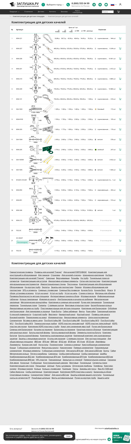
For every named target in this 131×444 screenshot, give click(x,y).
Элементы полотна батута (89, 332)
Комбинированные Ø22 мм (22, 356)
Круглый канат (83, 314)
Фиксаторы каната (50, 347)
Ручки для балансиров (102, 326)
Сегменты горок (100, 362)
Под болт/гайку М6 (52, 320)
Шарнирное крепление (93, 275)
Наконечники (66, 347)
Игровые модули (88, 296)
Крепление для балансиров (93, 308)
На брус (109, 275)
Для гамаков (43, 275)
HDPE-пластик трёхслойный (98, 323)
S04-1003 (19, 109)
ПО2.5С (18, 251)
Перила (78, 287)
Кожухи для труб (29, 344)
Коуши (13, 347)
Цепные (50, 366)
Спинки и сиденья (72, 344)
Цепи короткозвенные (98, 317)
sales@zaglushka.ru (111, 428)
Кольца (37, 369)
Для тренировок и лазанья (38, 311)
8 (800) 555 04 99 (80, 3)
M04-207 (19, 48)
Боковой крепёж (17, 317)
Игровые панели (25, 369)
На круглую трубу (32, 287)
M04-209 (19, 89)
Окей (68, 436)
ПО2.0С (18, 230)
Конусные (24, 362)
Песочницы (72, 284)
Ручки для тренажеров (91, 302)
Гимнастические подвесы (21, 272)
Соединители (16, 320)
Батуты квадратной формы (63, 332)
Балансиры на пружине (64, 329)
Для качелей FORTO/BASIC (75, 272)
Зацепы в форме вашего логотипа (85, 375)
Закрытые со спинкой (72, 359)
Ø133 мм (90, 341)
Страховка (55, 275)
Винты (82, 311)
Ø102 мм (63, 341)
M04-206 (19, 59)
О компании (28, 12)
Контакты (52, 12)
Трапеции (66, 369)
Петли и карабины (38, 353)
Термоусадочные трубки (45, 323)
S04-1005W (20, 160)
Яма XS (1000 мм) (105, 369)
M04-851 (19, 200)
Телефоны (98, 366)
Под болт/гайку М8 (71, 320)
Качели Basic (100, 290)
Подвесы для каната (101, 314)
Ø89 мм (54, 341)
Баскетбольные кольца (101, 305)
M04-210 (19, 79)
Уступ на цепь (71, 293)
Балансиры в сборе (102, 372)
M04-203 (19, 129)
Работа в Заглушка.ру (77, 11)
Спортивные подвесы (19, 375)
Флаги (110, 290)
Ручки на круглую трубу (85, 378)
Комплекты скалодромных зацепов (56, 335)
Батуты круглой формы (39, 332)
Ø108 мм (72, 341)
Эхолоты (46, 287)
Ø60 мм (37, 341)
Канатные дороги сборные (89, 329)
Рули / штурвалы (63, 366)
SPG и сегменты (30, 290)
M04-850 (19, 190)
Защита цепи (103, 378)
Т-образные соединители (28, 347)
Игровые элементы (31, 350)
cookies (22, 435)
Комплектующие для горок (22, 366)
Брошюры (64, 12)
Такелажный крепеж (106, 311)
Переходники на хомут (36, 317)
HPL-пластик (41, 359)
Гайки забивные (70, 311)
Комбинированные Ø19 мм (74, 356)
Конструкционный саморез (55, 362)
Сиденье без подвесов (69, 290)
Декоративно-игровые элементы (63, 281)
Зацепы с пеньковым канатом (32, 338)
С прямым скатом (56, 305)
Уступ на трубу (56, 293)
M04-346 (19, 210)
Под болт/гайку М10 (90, 320)
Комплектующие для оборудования (95, 284)
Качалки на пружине (43, 329)
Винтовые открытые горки (77, 305)
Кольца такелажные (29, 299)
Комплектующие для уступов (34, 281)
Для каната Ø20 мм (93, 350)
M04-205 (19, 150)
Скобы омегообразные (69, 353)
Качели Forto (87, 290)
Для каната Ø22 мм (60, 375)
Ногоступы (43, 344)
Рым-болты (56, 311)
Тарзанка (112, 359)
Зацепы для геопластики (62, 287)
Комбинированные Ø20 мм (100, 356)
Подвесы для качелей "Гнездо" (48, 272)
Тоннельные (85, 362)
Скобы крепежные (34, 372)
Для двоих (14, 362)
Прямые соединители (83, 347)
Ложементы (15, 344)
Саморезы (53, 353)
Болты (106, 350)
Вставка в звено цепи (33, 320)
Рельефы (75, 278)
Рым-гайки (91, 311)
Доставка (41, 12)
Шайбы (103, 353)
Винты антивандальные (62, 378)
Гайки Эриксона (17, 372)
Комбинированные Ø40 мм (22, 359)
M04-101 (19, 99)
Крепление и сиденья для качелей (64, 302)
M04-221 (19, 38)
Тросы (75, 369)
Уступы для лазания (56, 338)
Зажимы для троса (88, 369)
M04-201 (19, 69)
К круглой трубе (40, 314)
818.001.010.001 (21, 180)
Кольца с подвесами (51, 369)
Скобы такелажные (90, 353)
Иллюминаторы (55, 317)
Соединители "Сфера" (40, 375)
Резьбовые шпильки (41, 378)
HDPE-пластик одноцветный (71, 323)
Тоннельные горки (28, 305)
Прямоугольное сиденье (95, 359)
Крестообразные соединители (96, 344)
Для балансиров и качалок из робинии (75, 299)
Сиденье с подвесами (48, 290)
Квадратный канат (67, 314)
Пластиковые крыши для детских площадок (60, 308)
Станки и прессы (86, 293)
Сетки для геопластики (90, 281)
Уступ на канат (41, 293)
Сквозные (50, 278)
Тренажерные (55, 359)
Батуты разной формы (28, 335)
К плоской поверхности (20, 314)
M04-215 (19, 220)
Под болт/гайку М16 (24, 323)
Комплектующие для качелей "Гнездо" (27, 278)
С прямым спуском (75, 338)
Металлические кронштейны (34, 302)
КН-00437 (19, 238)
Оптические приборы (82, 366)
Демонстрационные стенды (53, 284)
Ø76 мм (46, 341)
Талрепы (42, 305)
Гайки (113, 350)
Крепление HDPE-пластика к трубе (43, 326)
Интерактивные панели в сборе (64, 296)
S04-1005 (19, 170)
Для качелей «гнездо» (71, 275)
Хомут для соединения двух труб (75, 326)
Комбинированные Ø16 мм (48, 356)
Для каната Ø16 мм (74, 350)
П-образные (36, 362)
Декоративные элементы (75, 317)
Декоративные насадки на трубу (24, 308)
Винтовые (73, 362)
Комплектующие (51, 372)
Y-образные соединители (53, 350)
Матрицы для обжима (105, 293)
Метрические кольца (19, 353)
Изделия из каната (47, 299)
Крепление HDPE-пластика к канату (76, 372)
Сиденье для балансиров (21, 329)
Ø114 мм (81, 341)
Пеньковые (41, 366)
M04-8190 (19, 119)
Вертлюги (53, 314)
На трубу (84, 278)
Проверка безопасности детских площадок (29, 296)
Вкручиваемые (63, 278)
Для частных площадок (95, 338)
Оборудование (16, 287)
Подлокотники (56, 344)
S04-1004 (19, 139)
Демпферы (100, 341)
